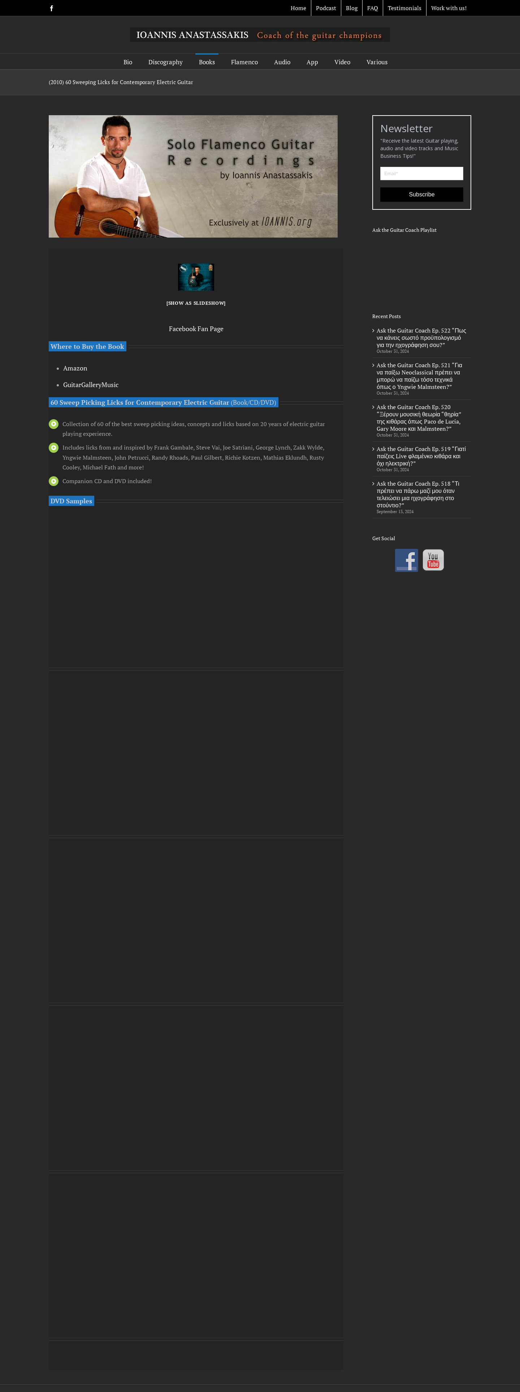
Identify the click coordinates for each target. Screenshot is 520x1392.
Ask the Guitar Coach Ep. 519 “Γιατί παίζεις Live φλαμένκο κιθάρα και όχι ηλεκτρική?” (421, 456)
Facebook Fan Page (196, 328)
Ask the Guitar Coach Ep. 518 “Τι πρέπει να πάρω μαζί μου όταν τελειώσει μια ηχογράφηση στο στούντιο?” (418, 494)
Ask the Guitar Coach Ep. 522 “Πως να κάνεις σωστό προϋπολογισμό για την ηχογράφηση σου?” (421, 337)
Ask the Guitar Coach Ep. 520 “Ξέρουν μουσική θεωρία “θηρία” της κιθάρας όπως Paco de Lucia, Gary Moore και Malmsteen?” (419, 418)
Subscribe (422, 194)
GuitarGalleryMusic (90, 384)
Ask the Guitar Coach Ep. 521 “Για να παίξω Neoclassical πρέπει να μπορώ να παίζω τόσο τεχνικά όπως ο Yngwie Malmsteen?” (419, 376)
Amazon (75, 368)
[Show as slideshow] (196, 303)
